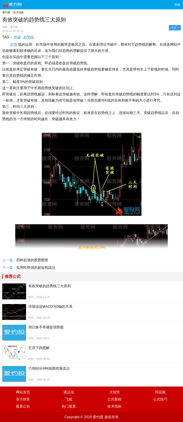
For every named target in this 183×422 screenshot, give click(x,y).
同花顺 (160, 392)
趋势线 (28, 37)
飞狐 (68, 399)
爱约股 (6, 12)
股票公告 (23, 406)
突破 (17, 37)
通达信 (68, 392)
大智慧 (114, 392)
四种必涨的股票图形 (32, 260)
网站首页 (23, 392)
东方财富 (23, 399)
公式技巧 (160, 399)
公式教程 (114, 399)
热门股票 (69, 406)
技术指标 (18, 12)
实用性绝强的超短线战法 (35, 267)
